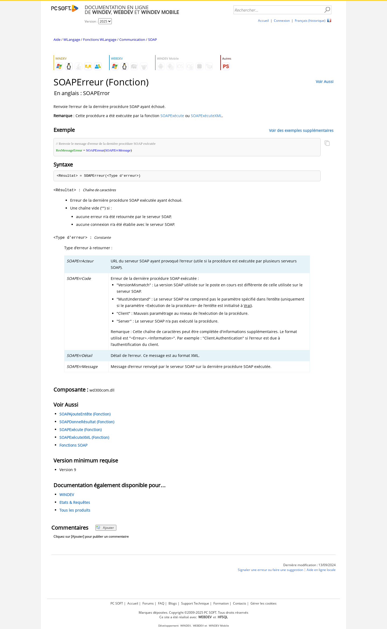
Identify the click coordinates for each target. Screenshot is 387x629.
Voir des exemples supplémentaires (301, 130)
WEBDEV (198, 625)
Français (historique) (310, 20)
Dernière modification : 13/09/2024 (309, 565)
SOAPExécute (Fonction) (80, 429)
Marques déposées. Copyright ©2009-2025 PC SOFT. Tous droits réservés (193, 612)
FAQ (161, 603)
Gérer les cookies (263, 603)
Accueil (263, 20)
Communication (132, 39)
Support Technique (195, 603)
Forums (148, 603)
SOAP (152, 39)
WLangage (71, 39)
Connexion (282, 20)
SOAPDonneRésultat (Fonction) (86, 421)
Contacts (239, 603)
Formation (221, 603)
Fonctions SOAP (73, 445)
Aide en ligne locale (321, 569)
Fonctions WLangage (99, 39)
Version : (91, 21)
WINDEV (66, 494)
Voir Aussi (325, 81)
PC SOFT (116, 603)
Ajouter (105, 527)
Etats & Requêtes (74, 502)
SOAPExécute (172, 115)
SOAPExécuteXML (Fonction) (84, 437)
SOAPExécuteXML (206, 115)
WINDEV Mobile (219, 625)
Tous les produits (74, 510)
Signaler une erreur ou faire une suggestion (270, 569)
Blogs (173, 603)
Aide (56, 39)
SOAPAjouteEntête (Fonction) (84, 414)
